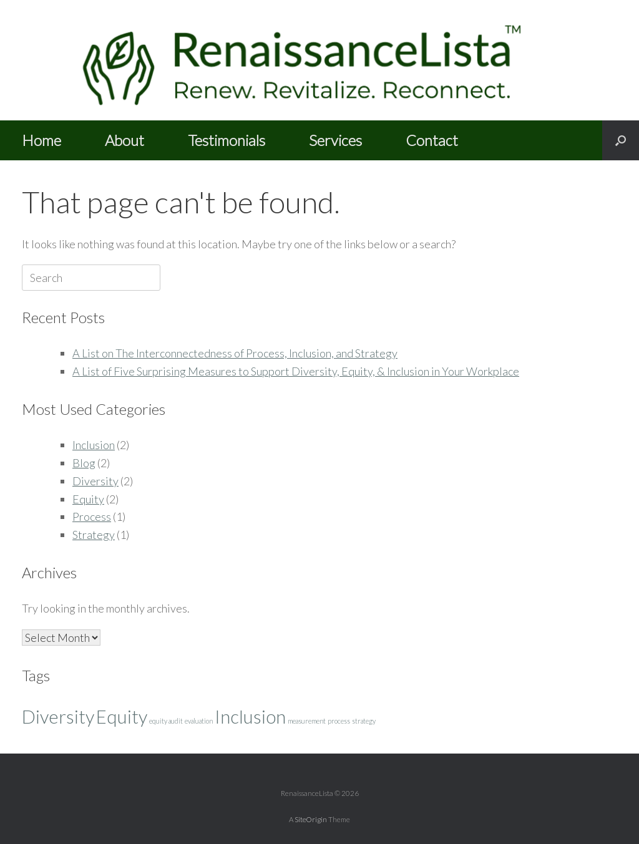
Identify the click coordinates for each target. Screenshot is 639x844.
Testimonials (226, 140)
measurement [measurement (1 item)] (307, 721)
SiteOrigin (311, 819)
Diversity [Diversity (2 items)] (58, 716)
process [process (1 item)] (339, 721)
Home (41, 140)
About (124, 140)
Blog (83, 463)
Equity (88, 499)
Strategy (93, 534)
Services (335, 140)
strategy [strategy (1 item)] (364, 721)
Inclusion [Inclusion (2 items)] (250, 716)
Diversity (95, 481)
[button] (620, 140)
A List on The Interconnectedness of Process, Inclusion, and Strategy (235, 353)
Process (91, 516)
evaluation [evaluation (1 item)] (199, 721)
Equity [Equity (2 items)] (121, 716)
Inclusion (93, 445)
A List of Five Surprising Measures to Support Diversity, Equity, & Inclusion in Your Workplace (295, 371)
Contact (432, 140)
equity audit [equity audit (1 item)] (166, 721)
